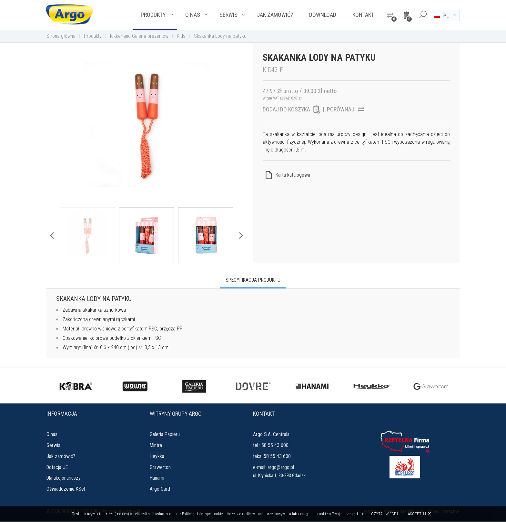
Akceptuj (417, 513)
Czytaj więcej (384, 514)
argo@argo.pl (281, 468)
